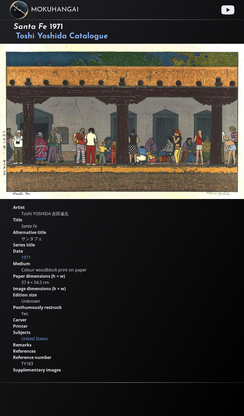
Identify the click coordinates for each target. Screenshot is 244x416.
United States (34, 339)
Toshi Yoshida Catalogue (62, 36)
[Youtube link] (227, 9)
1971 (26, 257)
